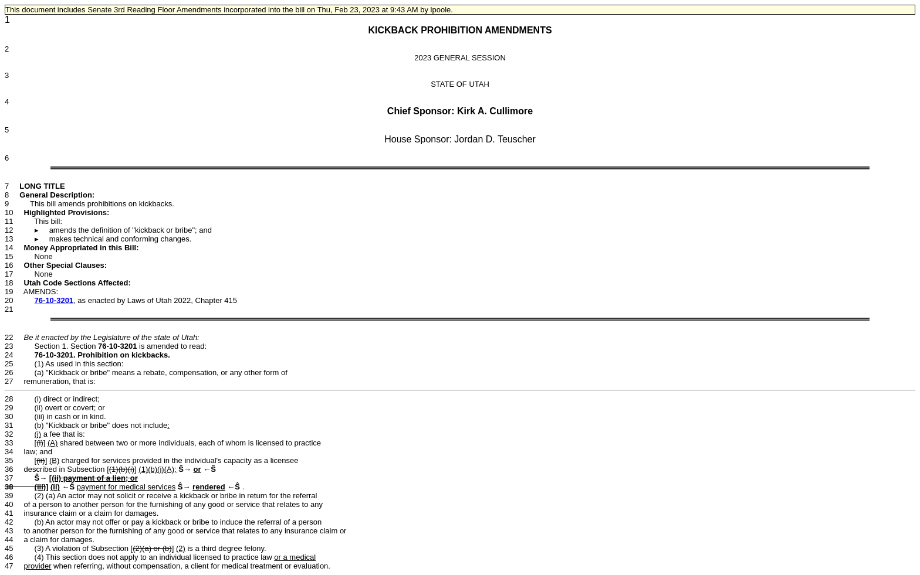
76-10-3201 (54, 300)
